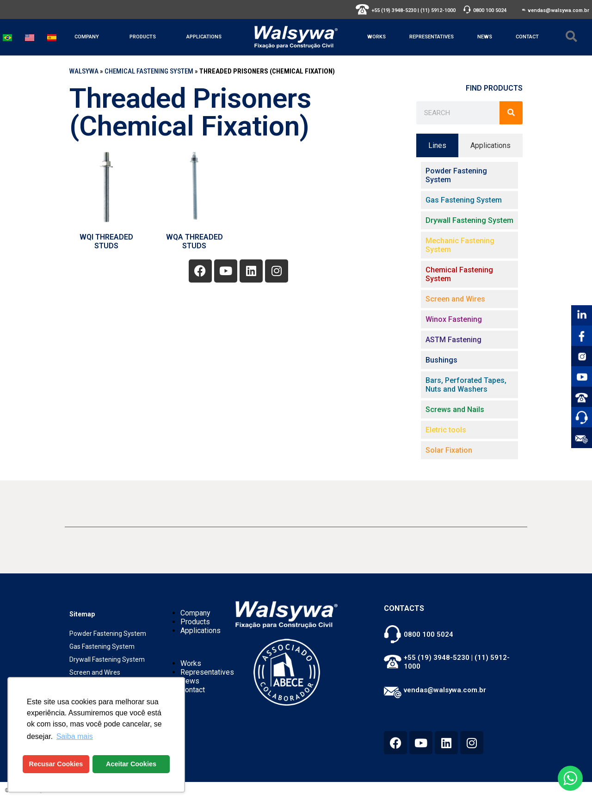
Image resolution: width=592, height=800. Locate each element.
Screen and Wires (94, 672)
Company (86, 37)
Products (143, 37)
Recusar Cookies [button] (56, 764)
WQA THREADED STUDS (194, 241)
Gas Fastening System (102, 646)
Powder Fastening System (107, 633)
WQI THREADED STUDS (106, 241)
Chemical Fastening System (149, 71)
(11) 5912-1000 (438, 10)
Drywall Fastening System (107, 659)
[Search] (511, 112)
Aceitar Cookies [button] (131, 764)
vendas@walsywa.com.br (558, 10)
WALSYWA (84, 71)
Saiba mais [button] (74, 736)
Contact (527, 37)
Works (376, 37)
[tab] (437, 145)
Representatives (431, 37)
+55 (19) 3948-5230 (393, 10)
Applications (204, 37)
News (484, 37)
